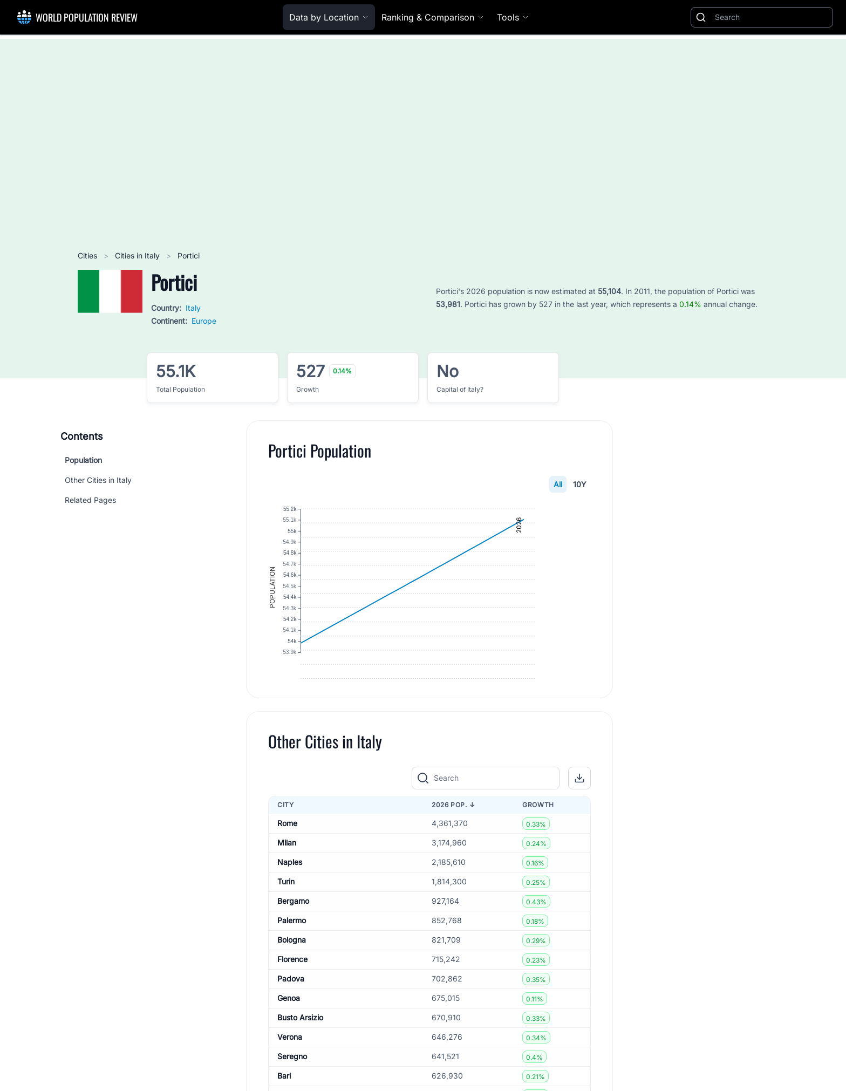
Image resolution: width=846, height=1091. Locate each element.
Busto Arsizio (300, 1057)
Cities (88, 255)
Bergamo (293, 941)
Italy (193, 307)
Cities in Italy (138, 255)
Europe (204, 320)
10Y (579, 484)
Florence (292, 999)
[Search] (772, 17)
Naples (289, 902)
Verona (289, 1077)
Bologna (291, 980)
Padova (290, 1019)
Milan (286, 883)
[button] (579, 818)
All (558, 484)
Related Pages (90, 499)
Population (83, 460)
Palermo (291, 960)
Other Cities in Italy (98, 480)
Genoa (288, 1038)
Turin (286, 921)
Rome (287, 863)
